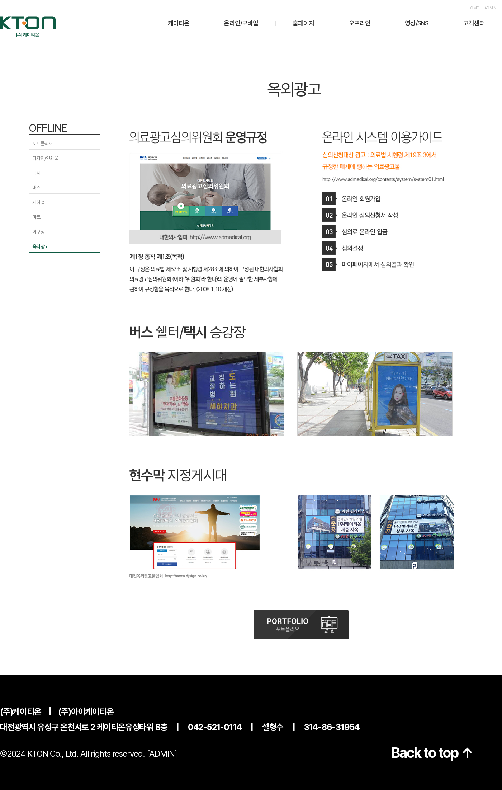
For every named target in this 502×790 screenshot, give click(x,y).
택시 (36, 173)
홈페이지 (303, 23)
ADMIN (490, 8)
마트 (36, 217)
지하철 (38, 202)
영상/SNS (417, 23)
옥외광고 (40, 246)
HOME (473, 8)
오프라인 (359, 23)
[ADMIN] (162, 753)
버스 (36, 188)
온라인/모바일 (241, 23)
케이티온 (178, 23)
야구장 (38, 232)
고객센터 (474, 23)
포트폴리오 (42, 143)
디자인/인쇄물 (45, 158)
